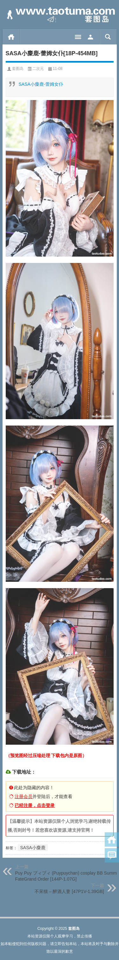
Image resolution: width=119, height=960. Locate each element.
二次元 (38, 68)
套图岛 (17, 68)
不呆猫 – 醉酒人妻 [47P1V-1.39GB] (69, 891)
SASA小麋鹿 (32, 847)
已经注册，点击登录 (35, 805)
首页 (11, 36)
